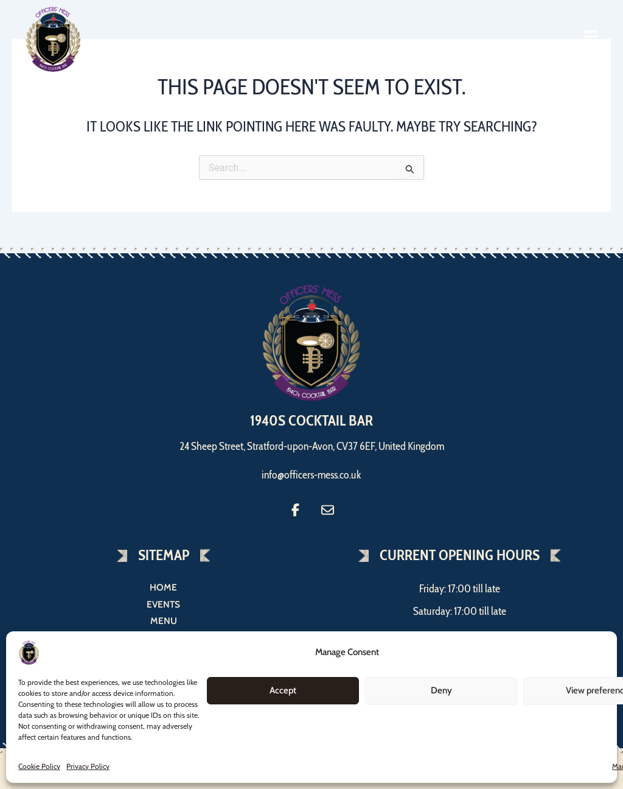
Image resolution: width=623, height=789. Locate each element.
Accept (283, 690)
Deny (441, 690)
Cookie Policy (39, 766)
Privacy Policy (88, 766)
